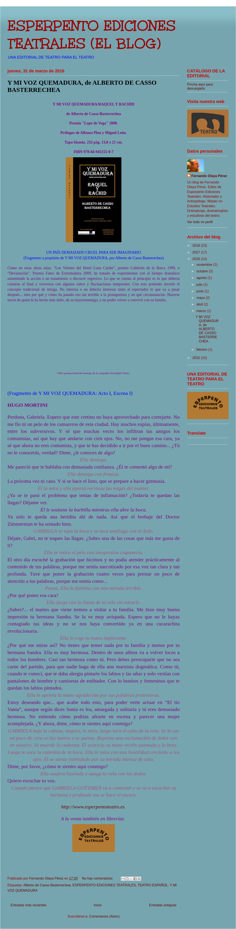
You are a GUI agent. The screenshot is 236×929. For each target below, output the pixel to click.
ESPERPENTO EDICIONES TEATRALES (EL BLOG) (91, 34)
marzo (201, 311)
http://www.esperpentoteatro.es (93, 806)
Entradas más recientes (28, 905)
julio (199, 284)
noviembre (204, 264)
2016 (196, 259)
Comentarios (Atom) (104, 916)
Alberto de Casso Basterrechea (47, 885)
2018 (196, 245)
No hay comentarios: (98, 878)
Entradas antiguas (162, 905)
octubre (202, 271)
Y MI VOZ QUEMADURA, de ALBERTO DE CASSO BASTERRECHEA (207, 329)
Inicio (98, 905)
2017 (196, 252)
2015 (196, 358)
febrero (202, 349)
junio (200, 291)
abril (200, 304)
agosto (202, 278)
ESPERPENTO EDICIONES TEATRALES (104, 885)
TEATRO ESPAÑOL (153, 885)
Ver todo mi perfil (200, 222)
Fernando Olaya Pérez (209, 176)
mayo (201, 298)
